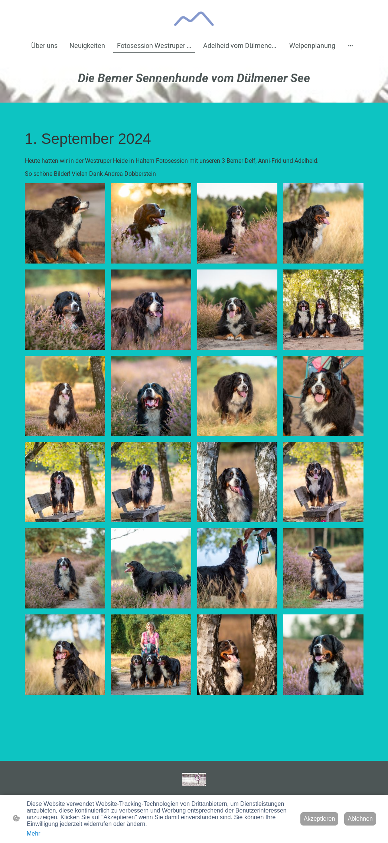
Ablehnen (360, 818)
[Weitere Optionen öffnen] (350, 45)
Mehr (33, 833)
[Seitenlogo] (194, 19)
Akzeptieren (319, 818)
